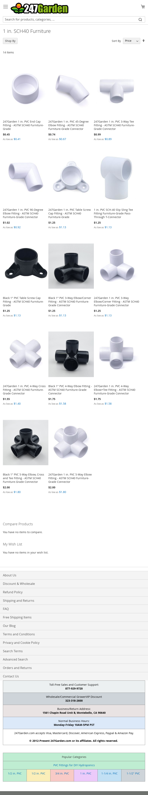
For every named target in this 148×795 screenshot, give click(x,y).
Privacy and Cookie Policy (21, 643)
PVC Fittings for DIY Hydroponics (74, 765)
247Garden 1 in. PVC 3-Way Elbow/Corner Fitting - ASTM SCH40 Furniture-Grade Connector (116, 301)
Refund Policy (13, 592)
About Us (9, 575)
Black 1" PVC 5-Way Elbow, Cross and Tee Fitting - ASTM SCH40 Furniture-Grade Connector (23, 478)
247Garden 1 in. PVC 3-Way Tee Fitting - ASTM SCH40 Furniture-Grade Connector (114, 125)
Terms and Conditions (19, 634)
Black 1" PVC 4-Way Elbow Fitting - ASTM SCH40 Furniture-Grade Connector (70, 389)
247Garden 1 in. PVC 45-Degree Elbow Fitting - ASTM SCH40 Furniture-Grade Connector (68, 125)
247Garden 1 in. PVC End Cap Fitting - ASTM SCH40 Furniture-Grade (23, 125)
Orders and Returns (17, 668)
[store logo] (39, 8)
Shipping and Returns (18, 600)
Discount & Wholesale (19, 584)
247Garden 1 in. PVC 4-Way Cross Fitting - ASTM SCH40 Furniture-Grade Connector (24, 389)
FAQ (6, 609)
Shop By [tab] (10, 41)
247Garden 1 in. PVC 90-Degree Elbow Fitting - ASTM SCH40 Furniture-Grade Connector (23, 213)
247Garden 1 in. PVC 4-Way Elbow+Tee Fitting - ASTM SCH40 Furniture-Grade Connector (114, 389)
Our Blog (9, 626)
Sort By (116, 40)
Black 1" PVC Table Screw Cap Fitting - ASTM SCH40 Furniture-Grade (23, 301)
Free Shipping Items (17, 617)
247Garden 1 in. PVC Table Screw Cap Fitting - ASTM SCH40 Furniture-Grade (69, 213)
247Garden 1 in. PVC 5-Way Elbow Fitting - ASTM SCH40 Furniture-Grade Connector (70, 478)
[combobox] (74, 19)
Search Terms (13, 651)
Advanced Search (15, 659)
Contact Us (11, 676)
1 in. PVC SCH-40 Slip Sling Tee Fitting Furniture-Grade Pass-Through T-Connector (113, 213)
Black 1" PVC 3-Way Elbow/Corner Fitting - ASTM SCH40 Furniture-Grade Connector (69, 301)
